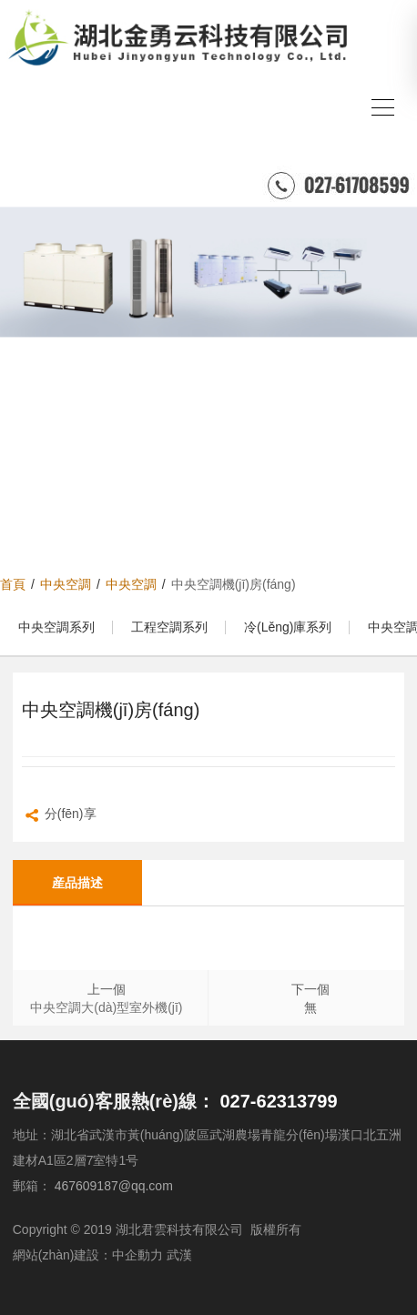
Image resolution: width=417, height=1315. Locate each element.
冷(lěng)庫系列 (287, 627)
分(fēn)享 (59, 815)
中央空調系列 (56, 627)
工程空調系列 (169, 627)
